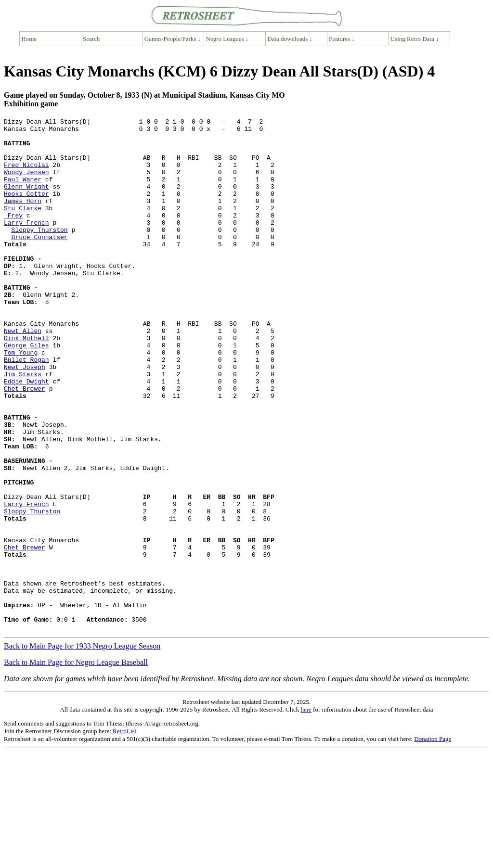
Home (29, 38)
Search (91, 38)
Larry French (26, 244)
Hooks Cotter (26, 209)
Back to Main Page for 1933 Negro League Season (82, 748)
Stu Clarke (22, 226)
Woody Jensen (26, 183)
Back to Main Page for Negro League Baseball (76, 765)
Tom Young (21, 399)
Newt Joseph (24, 417)
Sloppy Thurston (40, 252)
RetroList (124, 833)
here (305, 812)
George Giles (26, 391)
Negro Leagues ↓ (227, 38)
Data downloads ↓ (289, 38)
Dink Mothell (26, 382)
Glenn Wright (26, 200)
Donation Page (432, 841)
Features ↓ (342, 38)
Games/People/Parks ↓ (172, 38)
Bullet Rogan (26, 408)
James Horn (22, 218)
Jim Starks (22, 425)
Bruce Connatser (40, 261)
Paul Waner (22, 192)
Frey (13, 235)
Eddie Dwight (26, 434)
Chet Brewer (24, 443)
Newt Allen (22, 374)
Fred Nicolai (26, 174)
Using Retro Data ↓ (414, 38)
